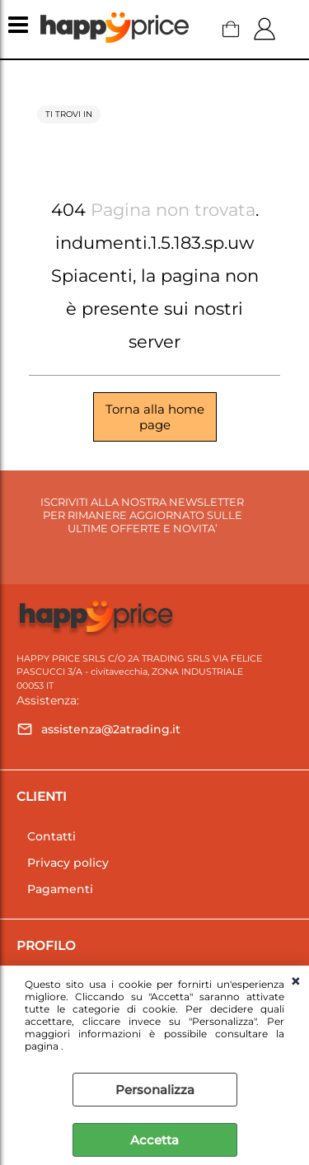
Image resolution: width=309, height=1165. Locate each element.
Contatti (51, 836)
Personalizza (154, 1089)
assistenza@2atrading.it (110, 729)
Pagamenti (60, 889)
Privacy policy (68, 862)
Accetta (154, 1140)
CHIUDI (295, 982)
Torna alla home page (154, 417)
